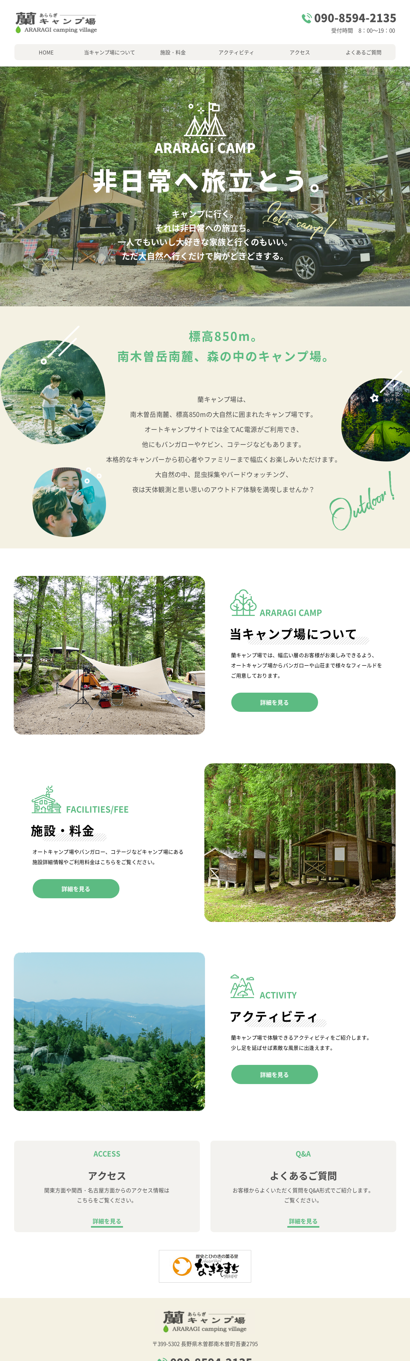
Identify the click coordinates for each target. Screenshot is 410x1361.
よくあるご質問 (363, 52)
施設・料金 (173, 52)
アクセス (300, 52)
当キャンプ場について (109, 52)
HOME (46, 52)
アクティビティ (236, 52)
